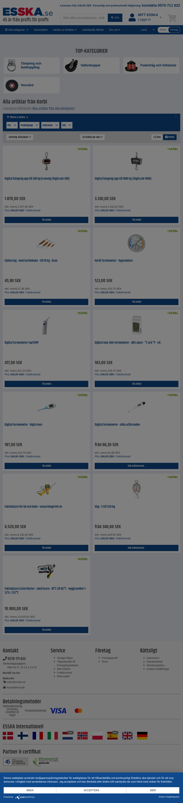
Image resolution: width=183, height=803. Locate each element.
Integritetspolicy (172, 797)
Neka (30, 790)
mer (153, 790)
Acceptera (91, 790)
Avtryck (162, 797)
